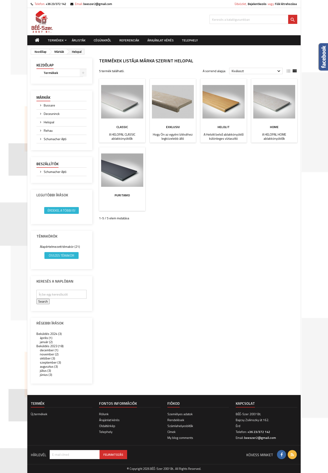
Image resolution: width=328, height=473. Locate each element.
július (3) (45, 370)
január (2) (46, 341)
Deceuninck (51, 113)
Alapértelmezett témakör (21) (60, 246)
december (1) (49, 350)
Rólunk (104, 414)
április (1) (46, 337)
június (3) (46, 374)
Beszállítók (47, 164)
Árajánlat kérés (160, 40)
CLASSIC (122, 126)
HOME (274, 126)
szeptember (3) (50, 362)
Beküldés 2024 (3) (49, 333)
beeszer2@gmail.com (97, 4)
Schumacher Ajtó (55, 139)
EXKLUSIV (173, 126)
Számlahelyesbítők (180, 425)
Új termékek (39, 414)
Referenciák (129, 40)
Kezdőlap (45, 65)
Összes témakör (61, 255)
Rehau (48, 130)
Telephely (190, 40)
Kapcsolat (245, 403)
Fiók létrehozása (286, 4)
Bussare (49, 105)
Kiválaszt (257, 71)
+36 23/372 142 (56, 4)
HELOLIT (224, 126)
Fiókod (173, 403)
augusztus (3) (49, 366)
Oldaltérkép (107, 425)
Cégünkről (102, 40)
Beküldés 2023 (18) (50, 346)
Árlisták (78, 40)
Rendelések (175, 419)
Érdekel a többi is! (61, 210)
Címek (171, 431)
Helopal (48, 122)
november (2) (49, 354)
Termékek (56, 40)
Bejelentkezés (257, 4)
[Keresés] (253, 19)
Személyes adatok (180, 414)
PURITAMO (122, 195)
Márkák (43, 97)
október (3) (47, 358)
